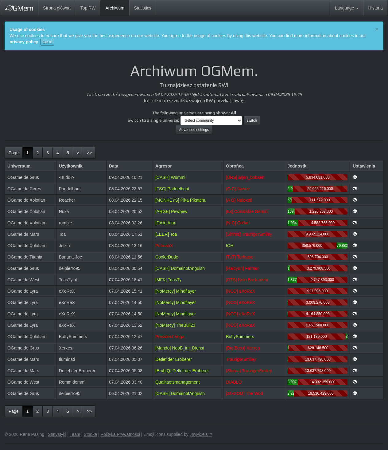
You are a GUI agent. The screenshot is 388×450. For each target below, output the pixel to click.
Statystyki (57, 434)
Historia (375, 8)
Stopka (90, 434)
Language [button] (346, 8)
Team (75, 434)
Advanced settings (194, 130)
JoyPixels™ (201, 434)
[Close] (377, 29)
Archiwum (117, 7)
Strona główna (57, 8)
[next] (78, 153)
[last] (89, 153)
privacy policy (24, 41)
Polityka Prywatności (120, 434)
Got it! (47, 42)
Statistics (142, 8)
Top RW (88, 8)
